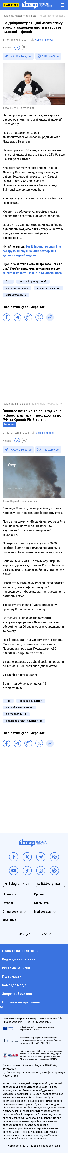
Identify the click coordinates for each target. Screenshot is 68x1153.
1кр (8, 281)
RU (24, 47)
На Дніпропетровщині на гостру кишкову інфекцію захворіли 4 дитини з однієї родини (32, 251)
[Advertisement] (34, 363)
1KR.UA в (20, 56)
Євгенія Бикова (44, 39)
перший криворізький (33, 281)
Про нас (39, 894)
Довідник (9, 920)
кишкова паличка (17, 288)
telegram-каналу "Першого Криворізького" (33, 273)
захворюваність (16, 294)
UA (17, 47)
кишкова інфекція (48, 288)
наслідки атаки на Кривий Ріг (24, 720)
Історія (8, 903)
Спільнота (41, 903)
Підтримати (11, 5)
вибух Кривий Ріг (16, 714)
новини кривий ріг (31, 700)
